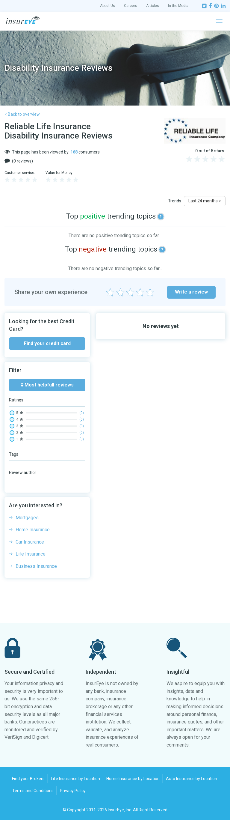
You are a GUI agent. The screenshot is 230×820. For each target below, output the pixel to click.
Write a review (191, 292)
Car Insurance (30, 542)
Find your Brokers (28, 778)
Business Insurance (36, 566)
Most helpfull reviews (47, 385)
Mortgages (27, 517)
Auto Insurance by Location (191, 778)
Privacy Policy (73, 790)
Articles (152, 6)
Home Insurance (33, 529)
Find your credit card (47, 343)
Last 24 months (204, 200)
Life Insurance (31, 554)
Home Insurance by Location (133, 778)
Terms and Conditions (33, 790)
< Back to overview (22, 114)
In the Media (178, 6)
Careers (130, 6)
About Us (107, 6)
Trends (174, 200)
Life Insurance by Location (75, 778)
